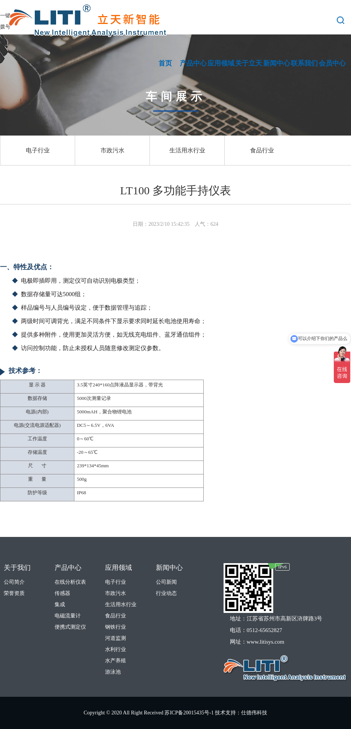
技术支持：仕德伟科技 (241, 713)
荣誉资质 (14, 593)
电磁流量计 (68, 616)
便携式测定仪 (70, 627)
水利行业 (115, 649)
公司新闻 (166, 582)
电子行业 (38, 150)
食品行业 (262, 150)
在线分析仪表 (70, 582)
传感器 (62, 593)
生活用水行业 (187, 150)
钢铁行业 (115, 627)
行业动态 (166, 593)
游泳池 (113, 672)
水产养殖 (115, 660)
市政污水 (112, 150)
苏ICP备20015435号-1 (189, 713)
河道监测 (115, 638)
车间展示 (176, 96)
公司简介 (14, 582)
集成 (60, 604)
